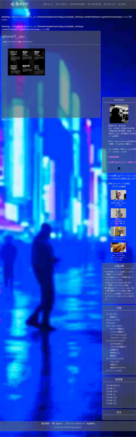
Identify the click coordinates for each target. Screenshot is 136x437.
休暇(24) (114, 364)
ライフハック (110, 4)
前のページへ (7, 119)
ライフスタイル (94, 4)
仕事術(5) (114, 349)
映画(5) (113, 317)
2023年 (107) (111, 391)
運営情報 (45, 423)
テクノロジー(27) (114, 326)
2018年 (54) (111, 403)
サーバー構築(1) (117, 329)
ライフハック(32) (114, 370)
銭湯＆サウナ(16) (117, 367)
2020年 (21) (111, 397)
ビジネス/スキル (77, 4)
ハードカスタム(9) (118, 335)
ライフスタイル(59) (115, 358)
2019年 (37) (111, 400)
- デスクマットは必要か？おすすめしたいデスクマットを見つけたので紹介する (119, 296)
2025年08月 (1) (113, 385)
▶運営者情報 (113, 157)
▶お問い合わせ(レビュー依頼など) (122, 162)
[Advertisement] (49, 96)
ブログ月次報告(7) (118, 346)
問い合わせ (57, 423)
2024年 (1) (110, 388)
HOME (4, 20)
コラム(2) (110, 323)
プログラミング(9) (118, 337)
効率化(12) (114, 352)
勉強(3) (113, 355)
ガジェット (48, 4)
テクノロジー (62, 4)
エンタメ (122, 4)
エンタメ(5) (111, 314)
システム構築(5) (117, 332)
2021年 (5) (110, 394)
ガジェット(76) (113, 320)
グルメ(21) (114, 361)
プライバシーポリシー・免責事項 (80, 423)
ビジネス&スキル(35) (115, 340)
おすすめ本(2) (116, 343)
